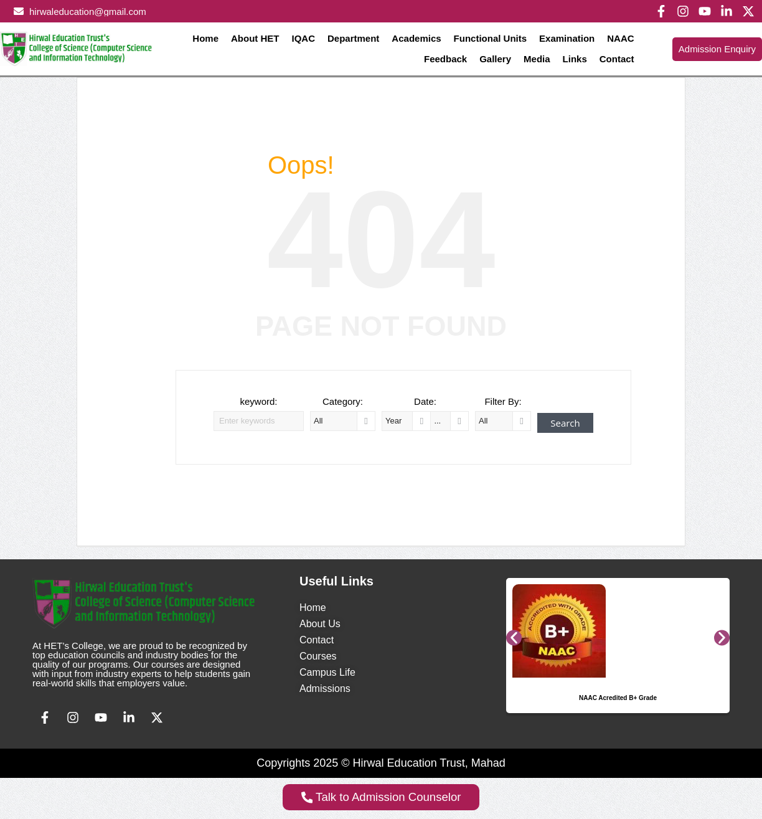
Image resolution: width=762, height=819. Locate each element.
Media (537, 59)
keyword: (258, 401)
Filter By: (502, 401)
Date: (425, 401)
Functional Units (490, 38)
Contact (617, 59)
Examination (567, 38)
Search (565, 423)
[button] (514, 637)
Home (205, 38)
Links (575, 59)
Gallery (495, 59)
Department (353, 38)
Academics (416, 38)
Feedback (445, 59)
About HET (255, 38)
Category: (342, 401)
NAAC (620, 38)
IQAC (304, 38)
